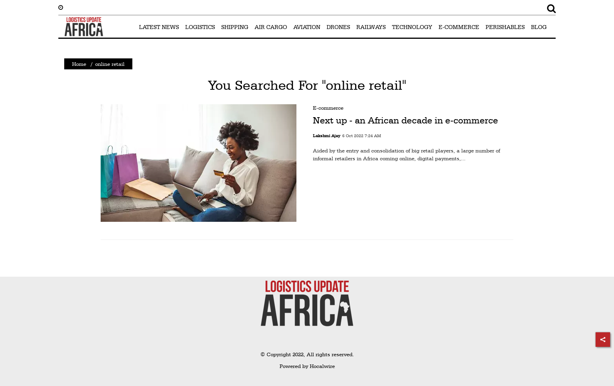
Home (79, 64)
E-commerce (328, 108)
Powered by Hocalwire (307, 366)
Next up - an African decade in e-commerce (405, 120)
